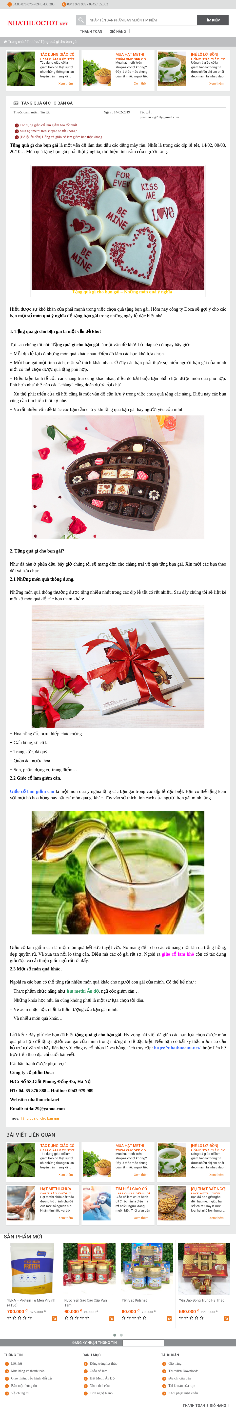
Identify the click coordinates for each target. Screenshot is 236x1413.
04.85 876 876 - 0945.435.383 (31, 4)
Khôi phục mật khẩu (183, 1393)
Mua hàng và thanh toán (27, 1371)
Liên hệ (16, 1363)
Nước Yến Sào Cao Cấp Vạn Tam (85, 1302)
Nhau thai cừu (100, 1386)
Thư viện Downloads (183, 1371)
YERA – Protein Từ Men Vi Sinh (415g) (31, 1302)
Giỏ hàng (118, 32)
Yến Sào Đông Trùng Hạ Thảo (201, 1300)
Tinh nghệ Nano (101, 1393)
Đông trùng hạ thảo (104, 1363)
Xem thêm (66, 83)
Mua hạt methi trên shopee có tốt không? (131, 56)
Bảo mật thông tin (24, 1386)
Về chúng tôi (20, 1393)
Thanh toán (91, 32)
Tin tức (32, 42)
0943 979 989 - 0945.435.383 (85, 4)
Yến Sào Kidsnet (134, 1300)
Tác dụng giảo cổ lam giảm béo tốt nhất (57, 56)
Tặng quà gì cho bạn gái (39, 1118)
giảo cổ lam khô (178, 954)
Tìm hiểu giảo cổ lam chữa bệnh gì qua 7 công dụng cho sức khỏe (133, 1190)
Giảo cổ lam (98, 1371)
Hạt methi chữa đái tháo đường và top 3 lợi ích (55, 1190)
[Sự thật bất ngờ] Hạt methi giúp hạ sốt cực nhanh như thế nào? (208, 1190)
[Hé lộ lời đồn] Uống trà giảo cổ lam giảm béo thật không (208, 56)
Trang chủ (16, 42)
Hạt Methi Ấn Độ (102, 1378)
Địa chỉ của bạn (179, 1378)
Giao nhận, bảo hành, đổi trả (31, 1378)
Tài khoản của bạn (181, 1386)
